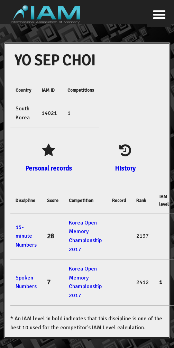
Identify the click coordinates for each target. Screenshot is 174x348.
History (125, 168)
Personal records (48, 168)
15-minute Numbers (26, 236)
